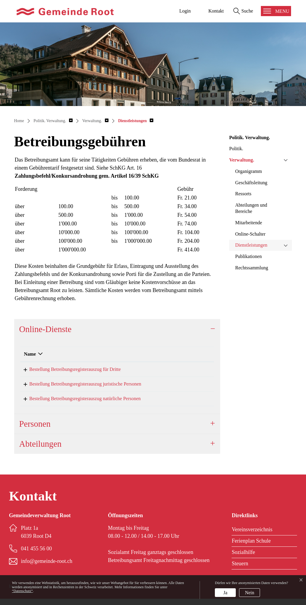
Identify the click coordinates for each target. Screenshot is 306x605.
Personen (35, 430)
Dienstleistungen (251, 245)
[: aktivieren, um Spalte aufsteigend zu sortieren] (189, 354)
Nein (249, 592)
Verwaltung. (241, 159)
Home (19, 121)
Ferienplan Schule (251, 547)
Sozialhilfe (243, 558)
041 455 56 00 (36, 555)
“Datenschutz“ (22, 591)
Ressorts (243, 193)
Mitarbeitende (248, 222)
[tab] (117, 329)
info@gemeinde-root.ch (46, 567)
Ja (225, 592)
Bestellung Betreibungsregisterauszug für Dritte (69, 369)
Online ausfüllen (192, 370)
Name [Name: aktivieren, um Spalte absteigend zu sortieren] (30, 354)
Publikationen (248, 256)
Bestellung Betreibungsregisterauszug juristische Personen (80, 386)
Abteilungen (40, 450)
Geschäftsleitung (251, 182)
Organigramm (248, 171)
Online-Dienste (45, 329)
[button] (53, 121)
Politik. (236, 148)
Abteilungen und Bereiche (251, 208)
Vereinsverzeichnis (252, 536)
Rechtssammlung (251, 267)
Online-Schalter (250, 234)
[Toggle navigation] (276, 11)
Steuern (240, 570)
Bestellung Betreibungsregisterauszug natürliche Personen (79, 402)
